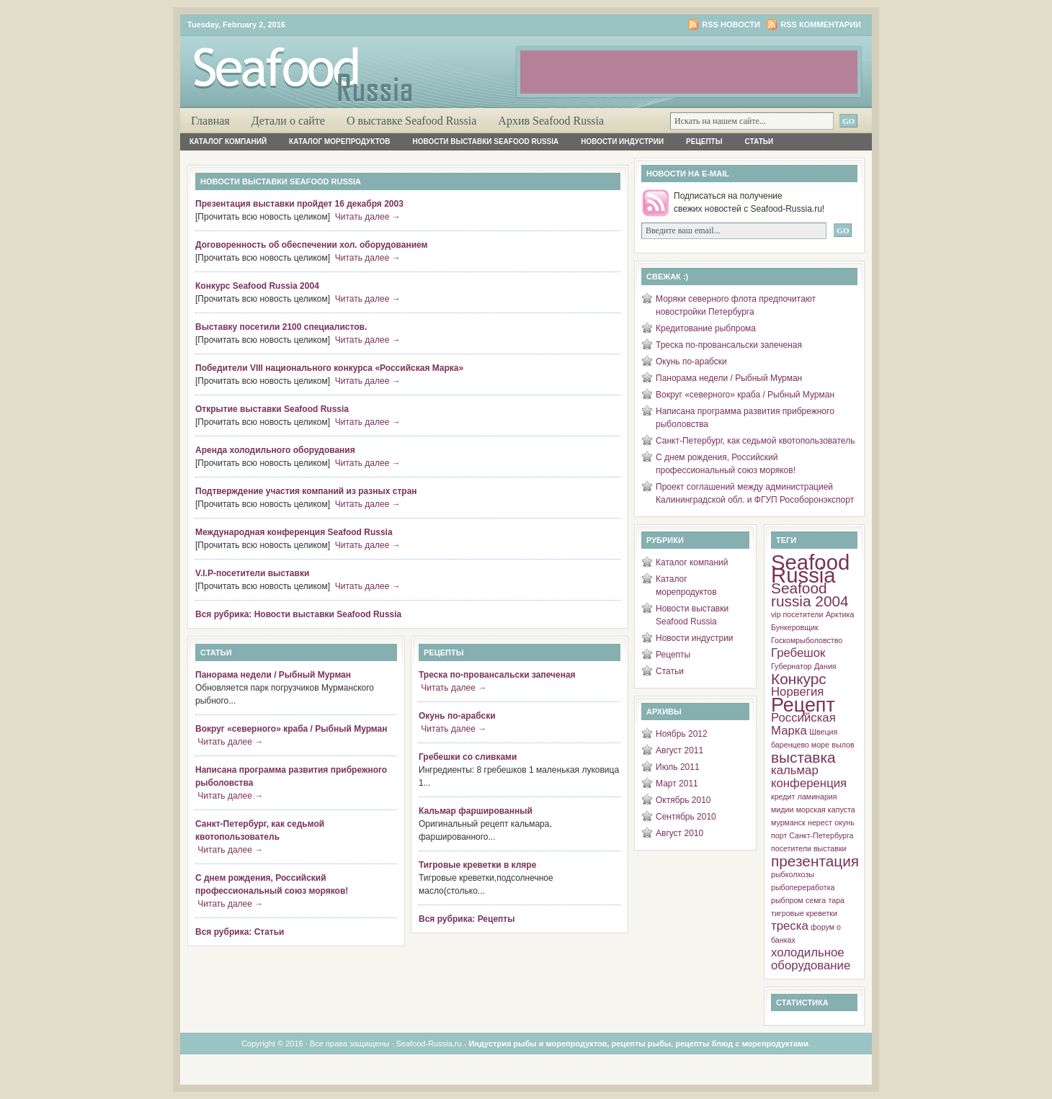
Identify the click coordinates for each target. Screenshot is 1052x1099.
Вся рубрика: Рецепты (466, 919)
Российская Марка (803, 724)
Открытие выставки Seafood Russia (272, 409)
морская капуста (825, 809)
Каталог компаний (228, 141)
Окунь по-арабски (457, 716)
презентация (815, 861)
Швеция (823, 731)
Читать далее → (368, 217)
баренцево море (800, 744)
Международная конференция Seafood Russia (294, 532)
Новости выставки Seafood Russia (486, 141)
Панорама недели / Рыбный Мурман (273, 675)
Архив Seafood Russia (551, 121)
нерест (820, 822)
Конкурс (798, 678)
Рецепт (803, 705)
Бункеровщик (795, 627)
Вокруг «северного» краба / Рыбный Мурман (291, 729)
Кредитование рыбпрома (706, 328)
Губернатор (791, 666)
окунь (844, 822)
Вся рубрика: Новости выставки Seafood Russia (298, 614)
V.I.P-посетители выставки (252, 573)
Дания (825, 666)
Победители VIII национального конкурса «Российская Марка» (329, 368)
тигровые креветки (804, 913)
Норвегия (797, 692)
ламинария (817, 796)
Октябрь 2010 (683, 800)
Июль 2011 (678, 767)
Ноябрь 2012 (682, 734)
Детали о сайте (288, 121)
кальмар (795, 770)
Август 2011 (679, 750)
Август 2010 (679, 833)
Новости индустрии (622, 141)
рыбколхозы (792, 874)
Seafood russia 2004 (810, 594)
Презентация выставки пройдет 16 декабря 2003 (299, 204)
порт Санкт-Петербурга (812, 835)
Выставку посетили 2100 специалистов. (281, 327)
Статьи (759, 141)
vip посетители (797, 614)
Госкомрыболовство (806, 640)
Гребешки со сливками (468, 757)
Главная (210, 121)
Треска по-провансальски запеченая (497, 675)
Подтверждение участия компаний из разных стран (306, 491)
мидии (782, 809)
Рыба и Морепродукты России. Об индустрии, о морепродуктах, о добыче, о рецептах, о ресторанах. (353, 62)
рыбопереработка (803, 887)
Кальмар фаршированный (475, 811)
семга (816, 900)
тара (837, 900)
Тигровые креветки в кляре (477, 865)
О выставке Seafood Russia (411, 121)
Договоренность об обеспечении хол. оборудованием (311, 245)
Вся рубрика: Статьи (240, 932)
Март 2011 (677, 784)
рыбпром (787, 900)
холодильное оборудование (810, 959)
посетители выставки (809, 848)
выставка (803, 757)
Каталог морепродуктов (339, 141)
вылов (843, 744)
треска (789, 926)
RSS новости (731, 24)
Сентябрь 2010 (686, 817)
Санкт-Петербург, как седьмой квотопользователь (755, 441)
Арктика (840, 614)
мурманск (788, 822)
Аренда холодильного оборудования (275, 450)
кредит (783, 796)
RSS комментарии (820, 24)
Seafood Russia (810, 568)
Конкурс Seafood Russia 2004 (257, 286)
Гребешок (798, 653)
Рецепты (704, 141)
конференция (809, 783)
